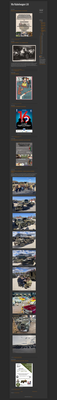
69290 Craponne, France (17, 389)
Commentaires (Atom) (16, 392)
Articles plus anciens (34, 391)
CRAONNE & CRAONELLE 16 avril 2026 (18, 106)
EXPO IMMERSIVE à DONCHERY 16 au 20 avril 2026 (43, 31)
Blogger (31, 396)
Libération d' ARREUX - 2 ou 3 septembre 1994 (19, 42)
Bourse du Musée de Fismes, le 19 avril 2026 (19, 10)
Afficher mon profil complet (42, 64)
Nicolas (41, 56)
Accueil (21, 391)
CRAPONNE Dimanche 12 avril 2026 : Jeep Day (19, 360)
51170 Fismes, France (17, 39)
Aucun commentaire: (19, 69)
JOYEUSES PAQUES (15, 73)
